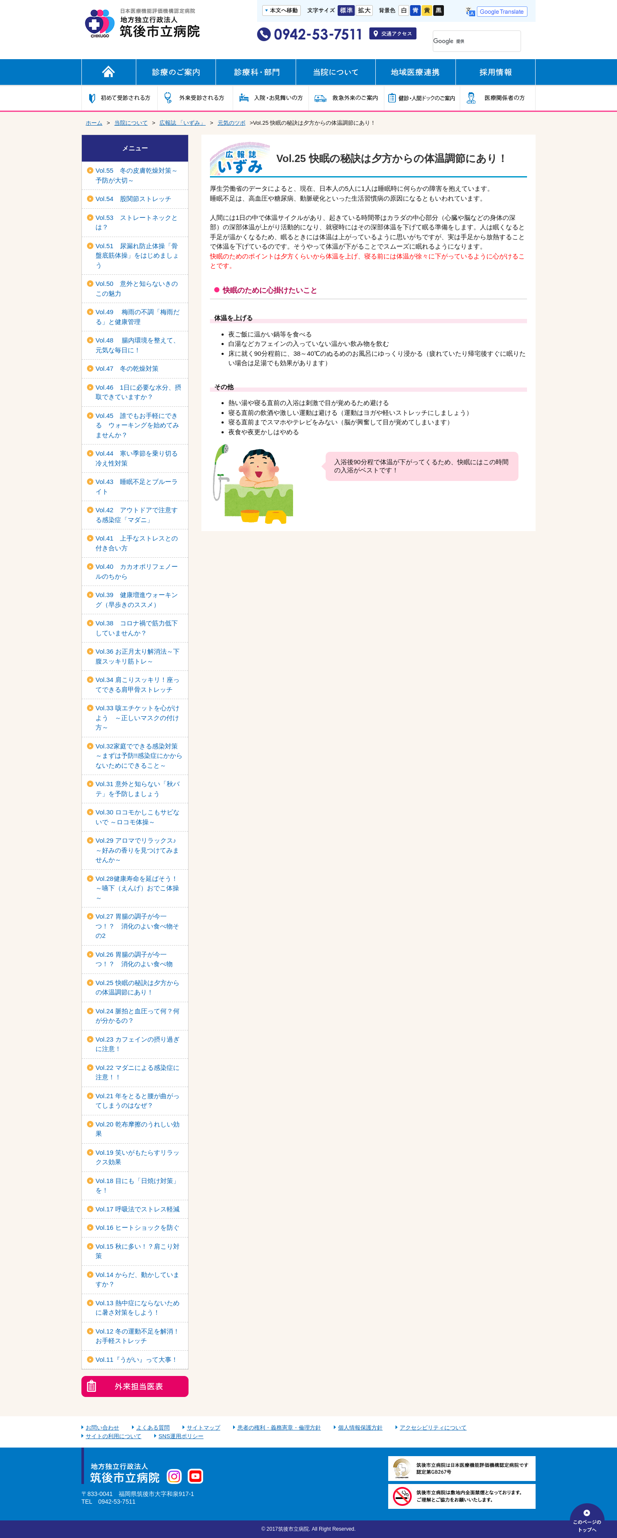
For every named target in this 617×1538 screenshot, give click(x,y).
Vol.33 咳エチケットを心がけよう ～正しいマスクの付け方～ (138, 717)
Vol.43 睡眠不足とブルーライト (137, 486)
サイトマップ (203, 1427)
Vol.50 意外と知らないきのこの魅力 (137, 288)
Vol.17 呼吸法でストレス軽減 (138, 1209)
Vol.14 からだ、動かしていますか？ (138, 1279)
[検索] (465, 41)
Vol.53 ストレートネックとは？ (137, 222)
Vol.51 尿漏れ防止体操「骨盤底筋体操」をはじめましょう (137, 255)
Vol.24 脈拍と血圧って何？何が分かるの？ (138, 1015)
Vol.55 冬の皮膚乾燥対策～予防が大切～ (137, 175)
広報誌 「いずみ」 (182, 123)
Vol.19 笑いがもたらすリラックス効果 (138, 1157)
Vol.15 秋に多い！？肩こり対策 (138, 1251)
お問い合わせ (102, 1427)
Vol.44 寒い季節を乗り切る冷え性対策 (137, 458)
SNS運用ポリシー (181, 1436)
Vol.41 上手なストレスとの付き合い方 (137, 543)
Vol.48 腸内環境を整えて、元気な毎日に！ (138, 345)
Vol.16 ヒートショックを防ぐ (138, 1227)
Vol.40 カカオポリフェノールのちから (137, 571)
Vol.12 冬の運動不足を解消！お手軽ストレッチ (138, 1336)
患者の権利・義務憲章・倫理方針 (279, 1427)
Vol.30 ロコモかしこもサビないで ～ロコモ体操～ (138, 817)
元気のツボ (232, 123)
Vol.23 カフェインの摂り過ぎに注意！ (138, 1044)
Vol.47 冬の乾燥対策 (127, 368)
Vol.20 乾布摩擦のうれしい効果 (138, 1129)
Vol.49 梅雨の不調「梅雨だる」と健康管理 (138, 316)
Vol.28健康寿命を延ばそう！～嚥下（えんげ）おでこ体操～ (137, 888)
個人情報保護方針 (360, 1427)
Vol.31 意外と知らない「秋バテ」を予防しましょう (138, 788)
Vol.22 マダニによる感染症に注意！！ (138, 1072)
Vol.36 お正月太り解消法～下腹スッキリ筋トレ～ (138, 656)
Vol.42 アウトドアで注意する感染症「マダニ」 (137, 514)
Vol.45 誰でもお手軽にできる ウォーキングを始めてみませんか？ (137, 425)
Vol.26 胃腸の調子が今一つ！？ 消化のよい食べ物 (134, 959)
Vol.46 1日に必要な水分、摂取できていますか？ (138, 392)
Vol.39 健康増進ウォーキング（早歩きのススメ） (137, 599)
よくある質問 (153, 1427)
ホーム (94, 123)
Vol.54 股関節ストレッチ (133, 198)
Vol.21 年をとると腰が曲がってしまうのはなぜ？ (138, 1100)
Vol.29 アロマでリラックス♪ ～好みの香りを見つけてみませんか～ (137, 850)
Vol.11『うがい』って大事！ (137, 1359)
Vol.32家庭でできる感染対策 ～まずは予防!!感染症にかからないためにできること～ (140, 755)
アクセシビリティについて (433, 1427)
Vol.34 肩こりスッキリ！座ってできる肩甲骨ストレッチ (138, 684)
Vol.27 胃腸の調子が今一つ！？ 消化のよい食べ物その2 (137, 926)
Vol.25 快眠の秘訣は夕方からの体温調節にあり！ (138, 987)
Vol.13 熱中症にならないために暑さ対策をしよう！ (138, 1307)
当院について (131, 123)
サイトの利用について (113, 1436)
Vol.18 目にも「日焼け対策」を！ (138, 1185)
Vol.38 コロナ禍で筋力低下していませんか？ (137, 628)
